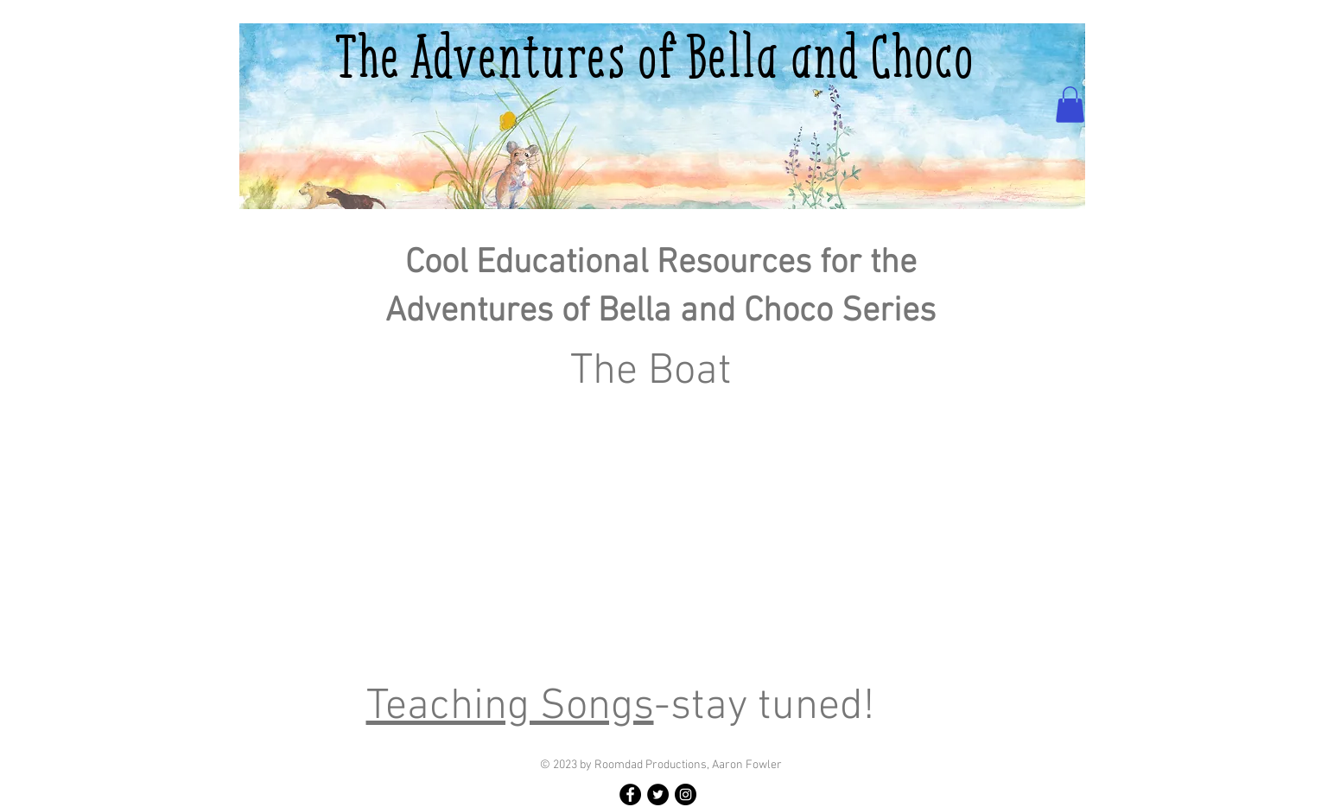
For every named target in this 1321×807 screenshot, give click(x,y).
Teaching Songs (510, 707)
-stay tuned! (764, 707)
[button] (1070, 104)
